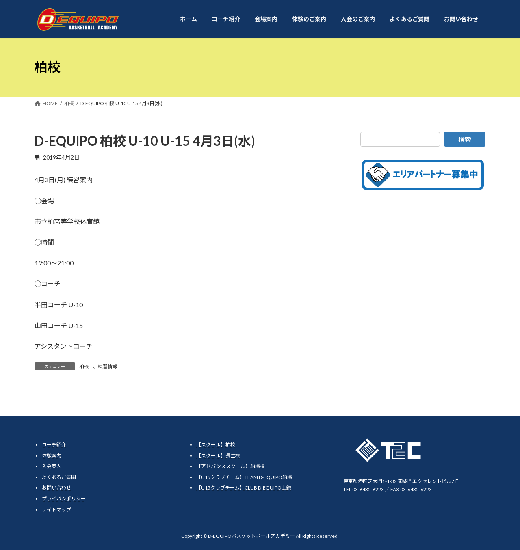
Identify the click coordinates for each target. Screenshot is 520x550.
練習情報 (107, 366)
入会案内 (51, 466)
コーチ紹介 (54, 445)
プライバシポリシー (64, 499)
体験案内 (51, 456)
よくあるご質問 (59, 477)
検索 (464, 139)
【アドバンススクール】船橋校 (230, 466)
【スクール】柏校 (215, 445)
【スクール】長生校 (218, 456)
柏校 (84, 366)
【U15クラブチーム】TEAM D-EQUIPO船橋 (244, 477)
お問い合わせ (56, 488)
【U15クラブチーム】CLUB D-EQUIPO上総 (243, 488)
